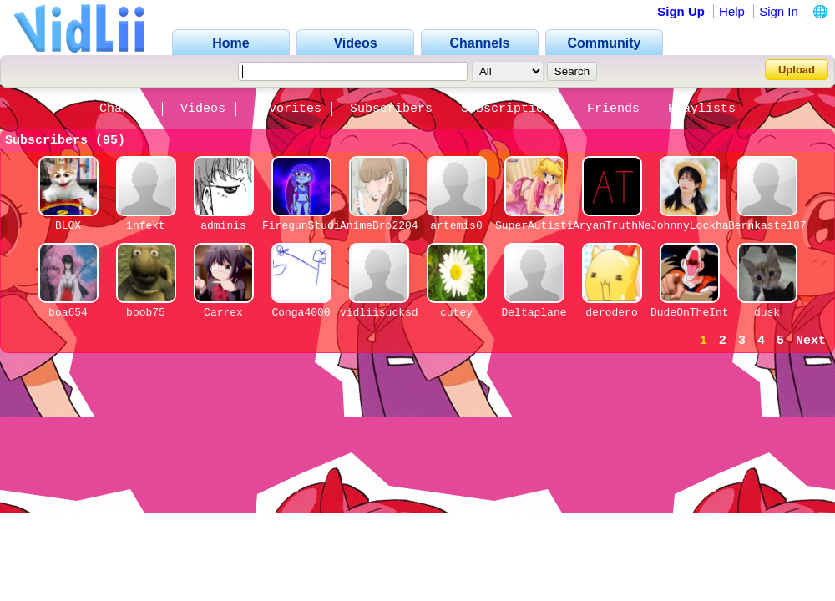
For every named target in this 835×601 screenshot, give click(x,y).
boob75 (145, 312)
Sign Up (681, 11)
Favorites (287, 109)
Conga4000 (300, 312)
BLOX (68, 226)
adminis (223, 226)
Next (811, 341)
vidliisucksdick (389, 312)
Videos (202, 109)
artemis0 (456, 226)
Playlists (702, 109)
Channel (125, 109)
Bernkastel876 (770, 226)
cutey (456, 312)
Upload (796, 69)
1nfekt (145, 226)
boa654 (68, 312)
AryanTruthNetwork (628, 226)
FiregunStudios (307, 226)
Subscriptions (510, 109)
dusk (767, 312)
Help (732, 11)
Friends (613, 109)
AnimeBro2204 (379, 226)
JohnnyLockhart (695, 226)
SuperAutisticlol (547, 226)
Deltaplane (533, 312)
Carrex (223, 312)
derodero (611, 312)
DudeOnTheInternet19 (712, 312)
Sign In (778, 11)
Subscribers (391, 109)
